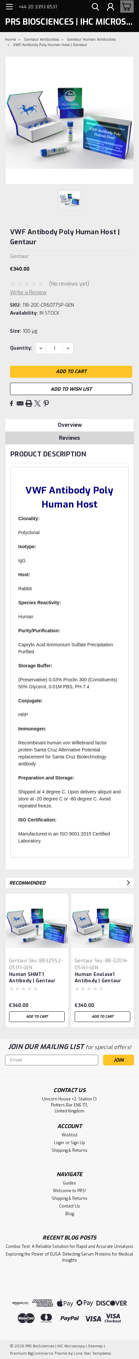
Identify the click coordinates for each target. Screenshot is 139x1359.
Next (128, 882)
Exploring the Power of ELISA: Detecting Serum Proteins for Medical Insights (69, 1257)
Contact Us (69, 1206)
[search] (95, 7)
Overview (70, 424)
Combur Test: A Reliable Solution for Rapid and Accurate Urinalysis (69, 1246)
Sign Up (78, 1142)
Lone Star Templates (92, 1353)
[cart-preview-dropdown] (125, 6)
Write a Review (28, 292)
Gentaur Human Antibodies (91, 39)
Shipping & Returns (69, 1150)
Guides (69, 1183)
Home (10, 39)
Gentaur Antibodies (41, 39)
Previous (119, 882)
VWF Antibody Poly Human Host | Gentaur (50, 44)
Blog (69, 1214)
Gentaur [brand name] (18, 961)
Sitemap (95, 1346)
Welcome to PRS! (69, 1191)
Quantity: (21, 348)
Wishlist (69, 1135)
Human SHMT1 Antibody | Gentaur (32, 977)
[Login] (111, 7)
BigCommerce (40, 1353)
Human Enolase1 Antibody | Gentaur (98, 977)
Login (59, 1142)
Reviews (69, 437)
